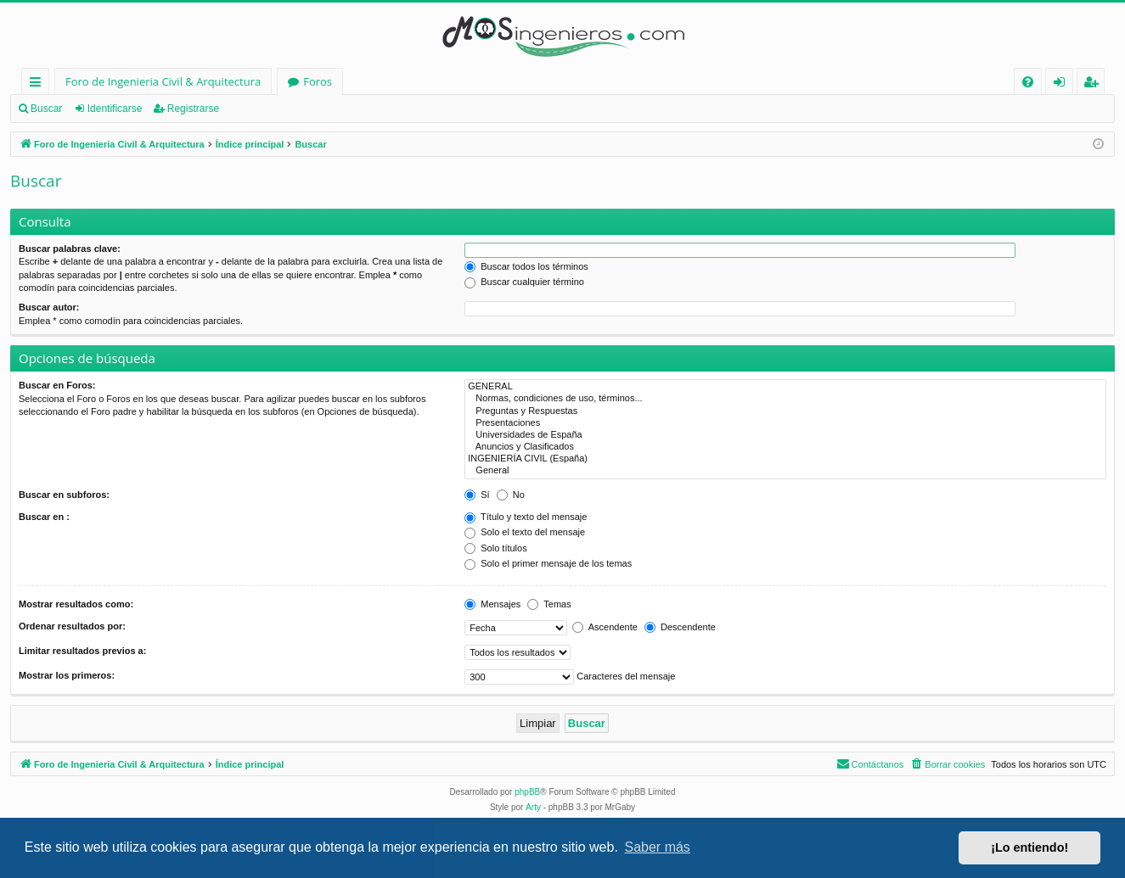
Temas (549, 604)
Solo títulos (495, 548)
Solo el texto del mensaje (524, 532)
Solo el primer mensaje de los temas (548, 563)
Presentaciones (785, 423)
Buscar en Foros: (57, 385)
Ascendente (605, 627)
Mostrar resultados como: (76, 604)
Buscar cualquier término (524, 282)
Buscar (46, 109)
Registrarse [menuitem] (1094, 84)
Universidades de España (785, 435)
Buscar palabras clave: (70, 248)
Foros (317, 81)
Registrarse (193, 109)
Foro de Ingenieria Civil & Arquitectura (163, 81)
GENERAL (785, 387)
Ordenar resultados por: (72, 626)
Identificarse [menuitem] (1063, 84)
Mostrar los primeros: (67, 675)
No (511, 494)
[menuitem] (1028, 82)
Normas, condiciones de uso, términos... (785, 399)
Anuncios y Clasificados (785, 447)
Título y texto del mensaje (525, 517)
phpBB (527, 792)
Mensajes (492, 604)
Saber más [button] (657, 847)
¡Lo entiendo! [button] (1029, 847)
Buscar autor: (49, 307)
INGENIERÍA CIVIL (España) (785, 459)
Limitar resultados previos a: (82, 651)
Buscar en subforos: (64, 494)
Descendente (680, 627)
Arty (533, 807)
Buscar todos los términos (526, 266)
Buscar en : (44, 517)
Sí (476, 494)
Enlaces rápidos (38, 84)
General (785, 471)
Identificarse (115, 109)
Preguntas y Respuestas (785, 411)
